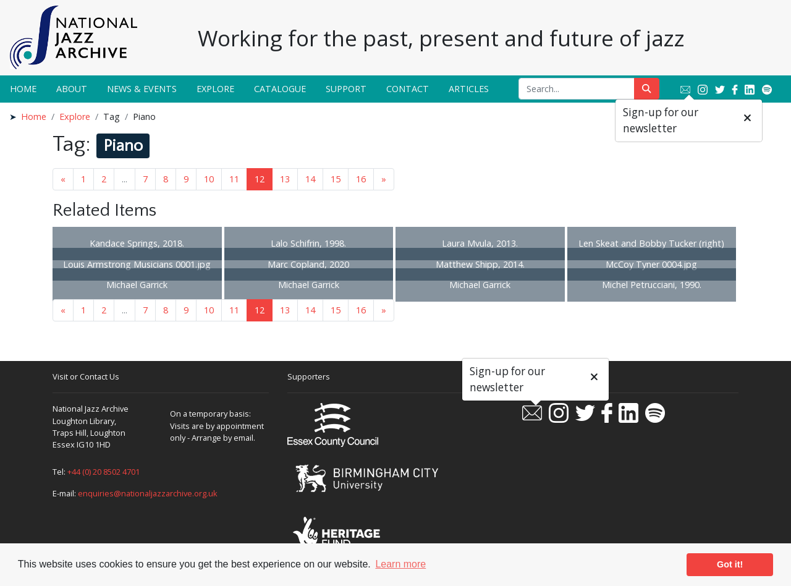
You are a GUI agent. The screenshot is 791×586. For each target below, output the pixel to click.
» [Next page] (383, 179)
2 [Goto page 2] (103, 179)
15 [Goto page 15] (336, 179)
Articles (469, 89)
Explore (215, 89)
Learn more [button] (400, 564)
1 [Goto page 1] (83, 179)
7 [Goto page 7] (145, 179)
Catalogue (280, 89)
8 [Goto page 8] (165, 179)
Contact (407, 89)
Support (346, 89)
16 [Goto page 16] (361, 179)
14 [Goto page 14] (310, 179)
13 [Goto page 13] (285, 179)
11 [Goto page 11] (234, 179)
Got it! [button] (730, 564)
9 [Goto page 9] (186, 179)
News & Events (142, 89)
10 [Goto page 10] (209, 179)
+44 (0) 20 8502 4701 (103, 471)
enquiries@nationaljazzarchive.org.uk (148, 493)
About (71, 89)
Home (23, 89)
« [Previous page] (63, 179)
